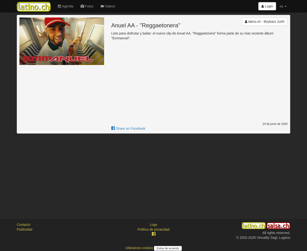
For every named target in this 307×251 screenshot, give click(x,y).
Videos (108, 6)
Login (267, 6)
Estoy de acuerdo (168, 248)
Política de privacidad (153, 229)
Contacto (23, 225)
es (283, 6)
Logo (153, 225)
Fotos (87, 6)
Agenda (65, 6)
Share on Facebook (128, 128)
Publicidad (24, 229)
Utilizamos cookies (139, 248)
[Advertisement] (153, 171)
